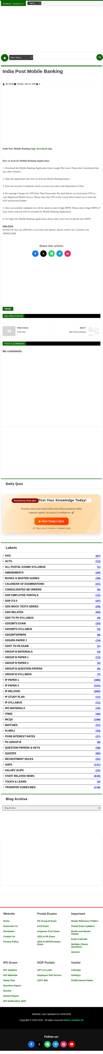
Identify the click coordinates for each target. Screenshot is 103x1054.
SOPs (8, 764)
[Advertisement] (51, 28)
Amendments (14, 572)
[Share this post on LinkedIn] (67, 253)
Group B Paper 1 (17, 657)
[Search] (99, 57)
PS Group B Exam (47, 921)
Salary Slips (14, 770)
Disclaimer (9, 931)
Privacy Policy (11, 941)
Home (6, 921)
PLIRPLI (10, 730)
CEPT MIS (42, 980)
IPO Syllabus (10, 970)
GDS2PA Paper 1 (16, 640)
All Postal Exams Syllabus (25, 567)
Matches (11, 725)
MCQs (9, 719)
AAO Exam (43, 926)
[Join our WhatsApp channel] (47, 1044)
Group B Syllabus (18, 674)
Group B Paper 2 (17, 663)
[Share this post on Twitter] (43, 253)
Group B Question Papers (23, 668)
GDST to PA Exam (17, 646)
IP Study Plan (15, 697)
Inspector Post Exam (48, 931)
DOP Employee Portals (21, 595)
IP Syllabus (13, 702)
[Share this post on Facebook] (35, 253)
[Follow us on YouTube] (71, 1044)
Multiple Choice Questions (79, 945)
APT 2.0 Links (44, 970)
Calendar (76, 970)
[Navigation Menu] (34, 3)
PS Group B (13, 742)
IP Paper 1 (12, 680)
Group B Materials (19, 651)
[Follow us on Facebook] (31, 1044)
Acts (8, 561)
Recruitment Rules (19, 759)
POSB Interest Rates (20, 736)
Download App (44, 148)
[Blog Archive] (51, 808)
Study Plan (9, 980)
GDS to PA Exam (46, 936)
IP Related (12, 691)
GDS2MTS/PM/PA (15, 634)
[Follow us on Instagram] (63, 1044)
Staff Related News (19, 776)
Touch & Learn (15, 781)
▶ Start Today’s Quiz (51, 521)
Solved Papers (11, 996)
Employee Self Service (49, 975)
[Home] (4, 57)
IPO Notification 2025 (14, 1001)
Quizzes (10, 753)
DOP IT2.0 (11, 600)
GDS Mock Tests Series (21, 606)
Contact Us (9, 936)
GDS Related (14, 612)
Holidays (76, 975)
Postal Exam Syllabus (83, 926)
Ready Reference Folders (84, 921)
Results (7, 990)
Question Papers (12, 985)
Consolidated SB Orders (23, 589)
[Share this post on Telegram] (59, 253)
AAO (8, 555)
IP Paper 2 (12, 685)
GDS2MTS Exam (15, 623)
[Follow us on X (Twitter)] (39, 1044)
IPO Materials (15, 708)
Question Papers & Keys (22, 747)
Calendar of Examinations (24, 584)
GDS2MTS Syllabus (18, 629)
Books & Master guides (22, 578)
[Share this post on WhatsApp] (51, 253)
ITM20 (8, 713)
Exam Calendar (79, 939)
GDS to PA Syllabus (19, 617)
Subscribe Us (10, 926)
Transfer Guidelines (20, 787)
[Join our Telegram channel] (55, 1044)
